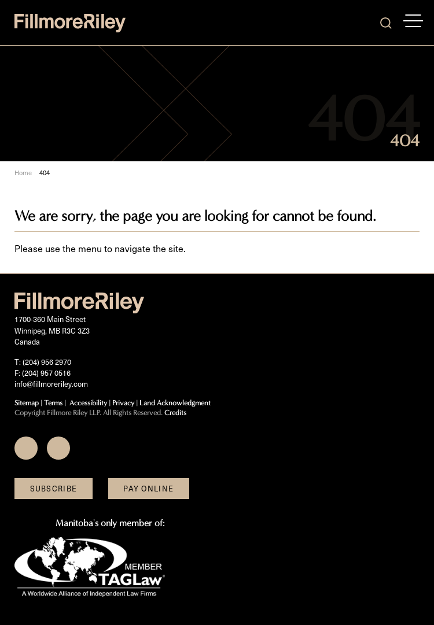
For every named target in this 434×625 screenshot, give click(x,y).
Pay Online (148, 488)
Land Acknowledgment (175, 402)
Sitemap (26, 402)
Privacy (123, 402)
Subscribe (54, 488)
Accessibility (88, 402)
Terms (53, 402)
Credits (175, 412)
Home (23, 172)
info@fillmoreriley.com (51, 383)
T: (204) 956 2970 (42, 361)
